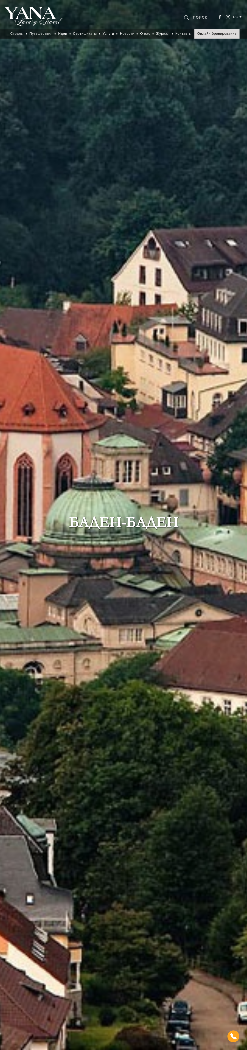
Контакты (183, 33)
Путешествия (41, 33)
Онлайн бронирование (217, 33)
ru (235, 17)
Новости (127, 33)
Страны (17, 33)
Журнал (163, 33)
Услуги (108, 33)
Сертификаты (85, 33)
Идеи (62, 33)
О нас (145, 33)
